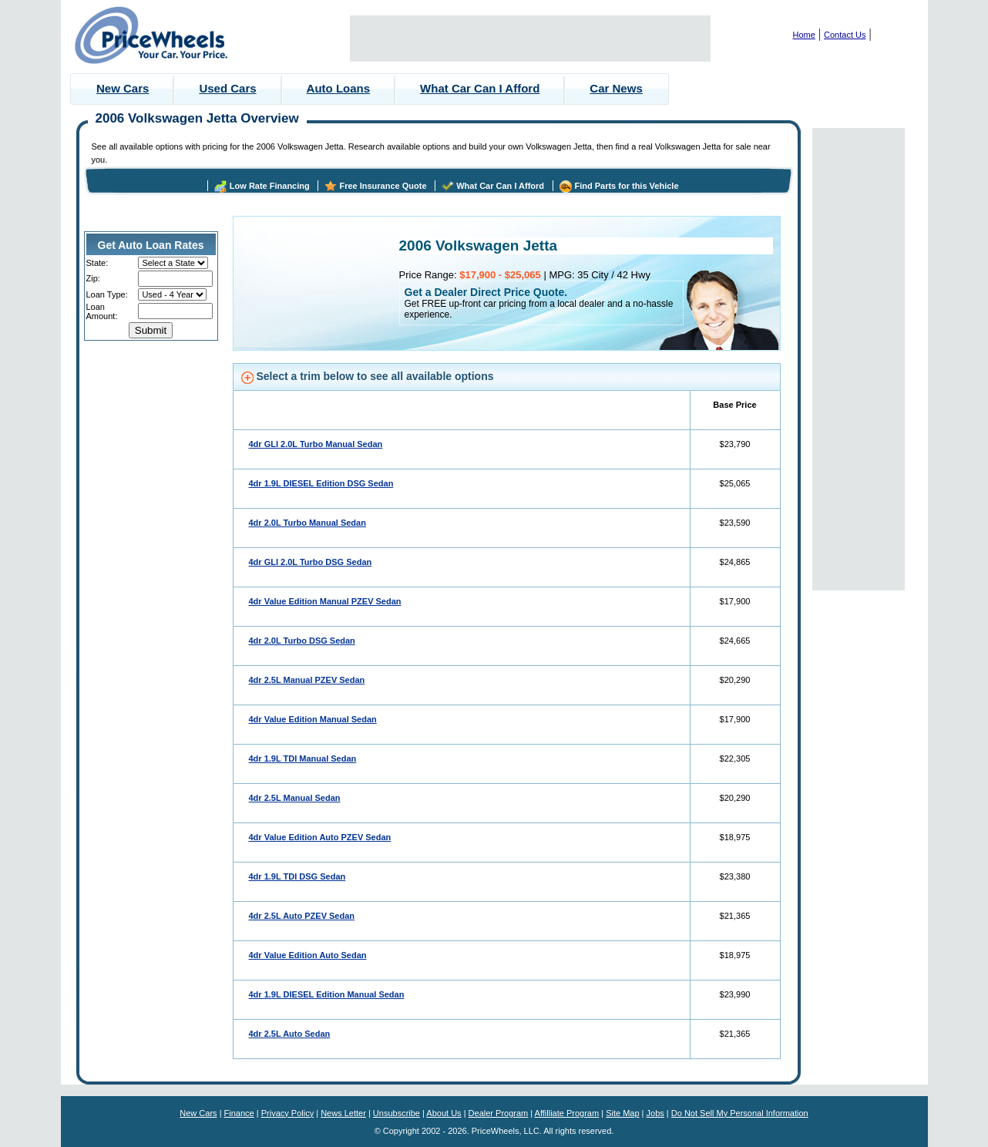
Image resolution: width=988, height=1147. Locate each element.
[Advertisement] (530, 38)
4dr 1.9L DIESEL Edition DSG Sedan (321, 483)
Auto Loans (339, 88)
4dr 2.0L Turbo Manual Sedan (307, 522)
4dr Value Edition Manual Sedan (313, 719)
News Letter (343, 1113)
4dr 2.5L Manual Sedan (295, 797)
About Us (443, 1113)
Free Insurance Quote (382, 185)
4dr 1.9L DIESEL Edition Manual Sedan (327, 994)
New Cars (122, 88)
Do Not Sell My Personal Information (739, 1113)
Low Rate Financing (270, 185)
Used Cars (227, 88)
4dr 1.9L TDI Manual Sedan (303, 758)
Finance (239, 1113)
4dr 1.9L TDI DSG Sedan (297, 876)
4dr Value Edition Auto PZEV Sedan (320, 837)
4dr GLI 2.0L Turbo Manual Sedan (316, 444)
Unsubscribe (396, 1113)
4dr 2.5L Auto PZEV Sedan (302, 915)
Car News (616, 88)
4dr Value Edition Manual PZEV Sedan (325, 601)
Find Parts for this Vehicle (626, 185)
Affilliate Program (567, 1113)
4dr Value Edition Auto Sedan (308, 955)
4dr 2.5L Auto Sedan (290, 1033)
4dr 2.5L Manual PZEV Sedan (307, 679)
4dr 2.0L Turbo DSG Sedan (302, 640)
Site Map (622, 1113)
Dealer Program (499, 1113)
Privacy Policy (287, 1113)
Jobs (655, 1113)
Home (804, 34)
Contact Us (844, 34)
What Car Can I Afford (479, 88)
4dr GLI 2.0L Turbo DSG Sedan (310, 562)
